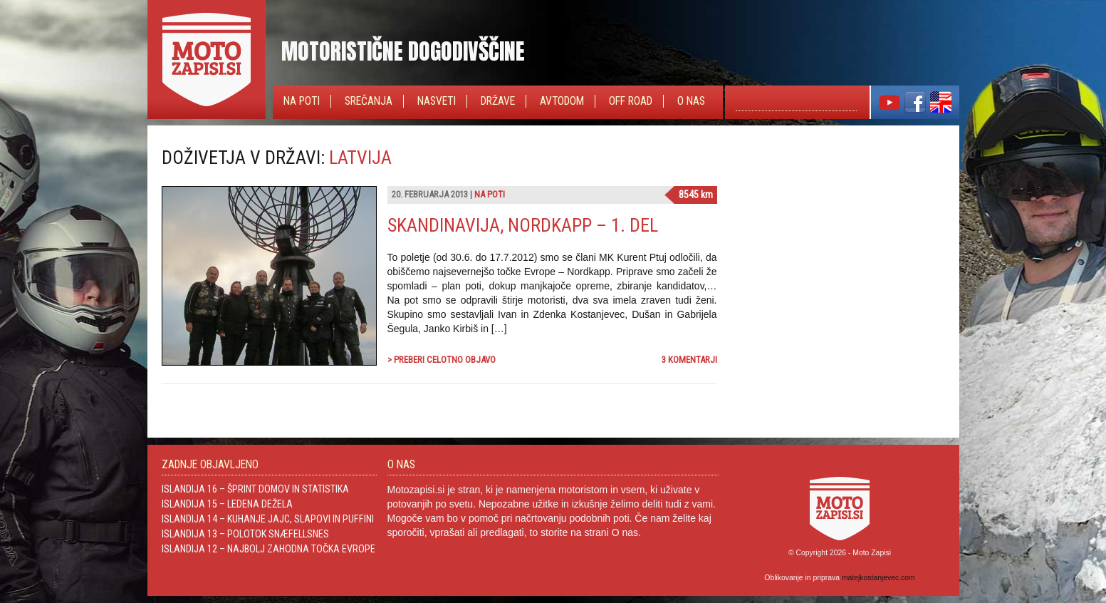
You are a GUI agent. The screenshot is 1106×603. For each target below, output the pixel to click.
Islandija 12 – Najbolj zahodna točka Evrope (268, 549)
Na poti (301, 101)
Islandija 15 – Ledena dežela (227, 504)
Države (498, 101)
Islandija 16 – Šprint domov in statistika (255, 489)
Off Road (630, 101)
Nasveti (436, 101)
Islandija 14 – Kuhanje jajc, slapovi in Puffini (268, 519)
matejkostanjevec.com (878, 578)
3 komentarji (689, 359)
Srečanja (368, 101)
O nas (691, 101)
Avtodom (562, 101)
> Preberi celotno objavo (441, 359)
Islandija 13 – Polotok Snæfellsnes (245, 534)
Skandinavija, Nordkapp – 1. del (522, 225)
